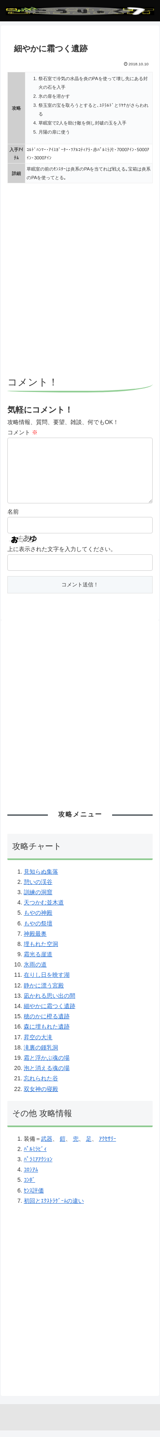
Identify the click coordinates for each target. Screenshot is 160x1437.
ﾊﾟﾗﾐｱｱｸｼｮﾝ (38, 1166)
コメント (22, 432)
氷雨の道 (35, 971)
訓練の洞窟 (38, 898)
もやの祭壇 (38, 930)
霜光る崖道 (38, 960)
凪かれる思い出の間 (49, 1002)
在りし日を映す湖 (47, 981)
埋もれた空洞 (41, 950)
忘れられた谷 (41, 1085)
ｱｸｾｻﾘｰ (107, 1145)
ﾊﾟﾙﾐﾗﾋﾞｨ (35, 1155)
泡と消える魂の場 (47, 1074)
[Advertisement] (80, 281)
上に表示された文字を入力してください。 (61, 555)
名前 (13, 518)
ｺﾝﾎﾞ (29, 1186)
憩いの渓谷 (38, 888)
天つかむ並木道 (44, 909)
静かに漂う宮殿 (44, 992)
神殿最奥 (35, 940)
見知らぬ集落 (41, 878)
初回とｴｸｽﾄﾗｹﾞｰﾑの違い (54, 1207)
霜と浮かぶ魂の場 (47, 1064)
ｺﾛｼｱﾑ (31, 1176)
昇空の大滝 (38, 1043)
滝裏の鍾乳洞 (41, 1054)
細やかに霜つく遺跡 (49, 1012)
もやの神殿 (38, 919)
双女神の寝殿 (41, 1095)
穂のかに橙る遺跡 (47, 1023)
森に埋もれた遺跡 (47, 1033)
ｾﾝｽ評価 (34, 1197)
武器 (46, 1145)
